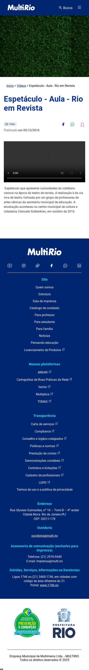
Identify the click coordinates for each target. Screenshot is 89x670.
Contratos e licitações (44, 468)
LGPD (44, 482)
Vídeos (21, 86)
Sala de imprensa (44, 301)
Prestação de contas (44, 453)
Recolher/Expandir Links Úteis (1, 669)
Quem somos (45, 287)
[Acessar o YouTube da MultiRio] (9, 266)
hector (44, 387)
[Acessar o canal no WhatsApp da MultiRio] (65, 266)
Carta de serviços (44, 424)
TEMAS (44, 401)
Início (10, 86)
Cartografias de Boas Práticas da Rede (44, 379)
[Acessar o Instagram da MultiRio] (23, 266)
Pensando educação (44, 343)
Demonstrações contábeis (44, 460)
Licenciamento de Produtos (44, 350)
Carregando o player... (44, 161)
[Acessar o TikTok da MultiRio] (37, 266)
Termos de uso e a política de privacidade (45, 489)
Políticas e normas (44, 446)
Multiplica (44, 394)
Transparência (44, 416)
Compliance (45, 431)
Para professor (45, 315)
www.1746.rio (49, 585)
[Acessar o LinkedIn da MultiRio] (79, 266)
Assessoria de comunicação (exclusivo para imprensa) (44, 548)
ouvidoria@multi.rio (44, 536)
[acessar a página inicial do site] (21, 7)
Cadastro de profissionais (44, 475)
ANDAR (44, 372)
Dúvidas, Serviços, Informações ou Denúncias (45, 570)
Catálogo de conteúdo (44, 308)
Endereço (44, 504)
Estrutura (44, 294)
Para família (44, 329)
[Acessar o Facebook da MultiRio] (51, 266)
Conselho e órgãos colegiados (44, 439)
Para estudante (44, 322)
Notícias (44, 336)
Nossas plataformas (44, 364)
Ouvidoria (44, 528)
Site (45, 279)
